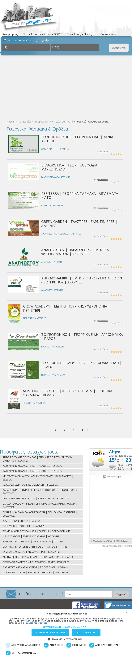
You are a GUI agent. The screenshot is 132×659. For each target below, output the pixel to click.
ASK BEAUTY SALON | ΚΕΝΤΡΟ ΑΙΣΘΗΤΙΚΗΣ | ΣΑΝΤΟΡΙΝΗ (35, 572)
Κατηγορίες (25, 121)
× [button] (126, 613)
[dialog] (66, 634)
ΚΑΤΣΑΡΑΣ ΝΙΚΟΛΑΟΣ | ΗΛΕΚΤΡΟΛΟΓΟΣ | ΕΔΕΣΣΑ (32, 465)
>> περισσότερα (101, 151)
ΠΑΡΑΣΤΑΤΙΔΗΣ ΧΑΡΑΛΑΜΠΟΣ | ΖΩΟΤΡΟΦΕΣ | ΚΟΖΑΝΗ (35, 567)
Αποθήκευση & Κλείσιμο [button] (50, 632)
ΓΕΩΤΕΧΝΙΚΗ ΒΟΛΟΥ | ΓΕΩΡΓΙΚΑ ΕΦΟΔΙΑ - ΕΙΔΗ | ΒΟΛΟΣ (81, 364)
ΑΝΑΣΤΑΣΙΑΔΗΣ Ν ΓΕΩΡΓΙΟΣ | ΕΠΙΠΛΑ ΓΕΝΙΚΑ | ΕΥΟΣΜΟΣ (36, 498)
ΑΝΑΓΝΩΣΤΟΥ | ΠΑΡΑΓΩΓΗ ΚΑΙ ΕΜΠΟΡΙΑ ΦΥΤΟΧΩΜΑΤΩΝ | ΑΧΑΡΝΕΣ (75, 252)
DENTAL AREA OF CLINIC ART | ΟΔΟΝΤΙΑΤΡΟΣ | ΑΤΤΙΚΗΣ (35, 546)
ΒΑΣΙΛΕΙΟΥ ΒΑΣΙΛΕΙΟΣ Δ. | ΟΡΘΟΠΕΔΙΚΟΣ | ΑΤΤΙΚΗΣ (33, 541)
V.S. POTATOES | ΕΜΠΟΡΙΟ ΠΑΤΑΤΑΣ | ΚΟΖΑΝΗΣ (31, 536)
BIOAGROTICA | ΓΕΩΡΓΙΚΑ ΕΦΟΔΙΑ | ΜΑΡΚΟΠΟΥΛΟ (70, 167)
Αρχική (11, 121)
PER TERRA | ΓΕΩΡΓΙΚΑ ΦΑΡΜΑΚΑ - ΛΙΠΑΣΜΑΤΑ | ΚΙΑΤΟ (81, 195)
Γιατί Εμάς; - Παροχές (81, 34)
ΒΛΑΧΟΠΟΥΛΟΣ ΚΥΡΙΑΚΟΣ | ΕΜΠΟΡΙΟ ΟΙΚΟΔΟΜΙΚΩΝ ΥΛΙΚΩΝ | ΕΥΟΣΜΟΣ (40, 505)
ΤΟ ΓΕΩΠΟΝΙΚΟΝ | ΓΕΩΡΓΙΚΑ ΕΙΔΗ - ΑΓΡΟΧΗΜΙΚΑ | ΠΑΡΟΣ (82, 336)
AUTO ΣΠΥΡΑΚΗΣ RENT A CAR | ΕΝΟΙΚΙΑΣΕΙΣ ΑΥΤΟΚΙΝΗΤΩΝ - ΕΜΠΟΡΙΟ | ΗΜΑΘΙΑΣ (37, 458)
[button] (66, 626)
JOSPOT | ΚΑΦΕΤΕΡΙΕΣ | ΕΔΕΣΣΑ (21, 521)
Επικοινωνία (108, 34)
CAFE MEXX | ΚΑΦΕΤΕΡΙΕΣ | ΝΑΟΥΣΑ (23, 526)
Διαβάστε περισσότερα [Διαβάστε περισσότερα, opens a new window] (35, 622)
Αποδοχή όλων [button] (85, 632)
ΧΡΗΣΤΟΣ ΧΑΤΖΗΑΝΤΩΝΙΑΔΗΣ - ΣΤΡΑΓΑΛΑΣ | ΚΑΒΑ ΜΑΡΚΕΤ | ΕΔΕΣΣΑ (38, 477)
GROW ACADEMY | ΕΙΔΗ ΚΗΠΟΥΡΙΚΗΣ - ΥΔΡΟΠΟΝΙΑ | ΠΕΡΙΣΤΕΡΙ (66, 308)
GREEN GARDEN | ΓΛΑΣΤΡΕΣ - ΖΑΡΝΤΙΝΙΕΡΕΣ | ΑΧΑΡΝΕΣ (79, 223)
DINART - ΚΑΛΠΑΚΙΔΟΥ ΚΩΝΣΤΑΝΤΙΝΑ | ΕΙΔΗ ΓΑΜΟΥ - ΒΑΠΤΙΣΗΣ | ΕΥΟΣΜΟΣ (40, 513)
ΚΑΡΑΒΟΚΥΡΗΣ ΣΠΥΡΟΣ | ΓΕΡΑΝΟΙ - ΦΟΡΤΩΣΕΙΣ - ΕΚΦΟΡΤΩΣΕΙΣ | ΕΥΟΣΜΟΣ (41, 491)
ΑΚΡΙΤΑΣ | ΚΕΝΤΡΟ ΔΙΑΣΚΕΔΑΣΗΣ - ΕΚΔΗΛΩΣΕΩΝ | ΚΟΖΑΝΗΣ (38, 557)
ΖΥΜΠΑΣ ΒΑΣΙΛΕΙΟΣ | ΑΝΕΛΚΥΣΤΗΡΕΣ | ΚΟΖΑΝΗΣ (31, 551)
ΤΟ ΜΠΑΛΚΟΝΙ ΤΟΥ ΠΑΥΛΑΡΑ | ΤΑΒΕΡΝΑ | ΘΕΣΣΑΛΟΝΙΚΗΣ (36, 531)
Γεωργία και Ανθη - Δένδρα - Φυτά (54, 121)
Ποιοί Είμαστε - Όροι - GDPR (42, 34)
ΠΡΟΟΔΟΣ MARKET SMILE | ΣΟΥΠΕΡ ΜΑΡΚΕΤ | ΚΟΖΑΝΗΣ (36, 562)
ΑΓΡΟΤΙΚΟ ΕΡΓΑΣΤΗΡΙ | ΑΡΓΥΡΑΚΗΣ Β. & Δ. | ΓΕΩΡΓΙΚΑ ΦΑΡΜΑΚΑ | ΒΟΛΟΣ (67, 393)
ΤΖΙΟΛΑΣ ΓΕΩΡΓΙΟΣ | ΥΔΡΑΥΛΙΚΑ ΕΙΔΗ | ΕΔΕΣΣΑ (30, 484)
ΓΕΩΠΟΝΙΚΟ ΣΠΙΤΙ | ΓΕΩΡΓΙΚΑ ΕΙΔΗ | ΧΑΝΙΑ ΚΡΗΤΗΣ (77, 139)
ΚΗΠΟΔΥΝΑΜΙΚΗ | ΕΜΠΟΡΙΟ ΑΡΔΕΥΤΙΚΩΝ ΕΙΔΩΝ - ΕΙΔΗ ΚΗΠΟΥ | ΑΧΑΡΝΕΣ (81, 280)
